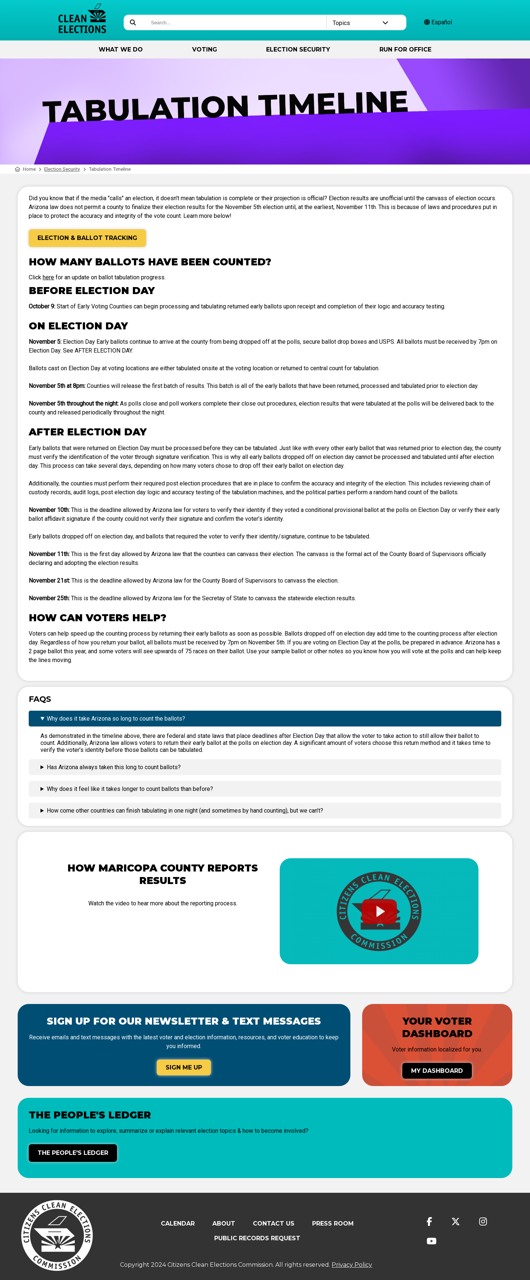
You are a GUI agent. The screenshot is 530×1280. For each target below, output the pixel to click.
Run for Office (405, 49)
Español (438, 22)
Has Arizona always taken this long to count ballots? (114, 767)
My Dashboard (437, 1070)
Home (25, 169)
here (48, 277)
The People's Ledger (73, 1152)
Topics (361, 23)
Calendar (178, 1223)
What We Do (121, 49)
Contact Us (273, 1223)
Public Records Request (257, 1238)
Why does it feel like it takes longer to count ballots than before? (130, 788)
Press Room (333, 1223)
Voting (204, 49)
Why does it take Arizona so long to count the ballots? (116, 718)
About (223, 1223)
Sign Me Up (184, 1067)
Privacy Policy (352, 1264)
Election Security (298, 49)
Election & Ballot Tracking (87, 237)
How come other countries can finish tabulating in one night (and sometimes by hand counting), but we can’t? (185, 810)
